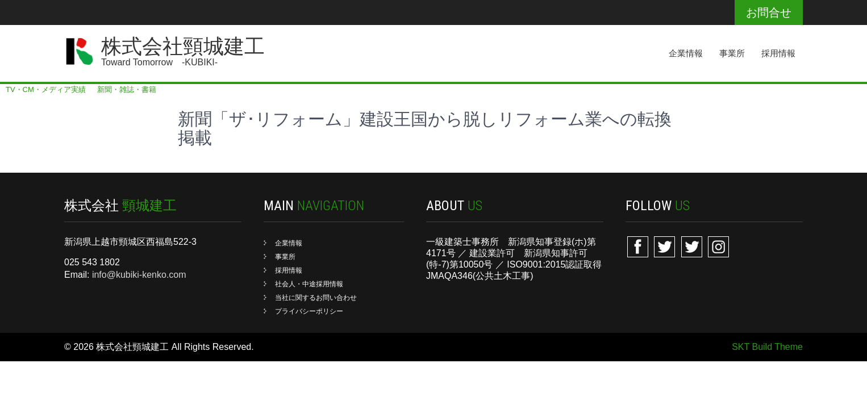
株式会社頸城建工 (183, 47)
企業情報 (686, 53)
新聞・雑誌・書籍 (126, 89)
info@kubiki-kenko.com (139, 274)
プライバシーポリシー (309, 311)
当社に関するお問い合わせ (316, 298)
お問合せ (768, 12)
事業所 (732, 53)
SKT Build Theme (767, 347)
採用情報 (778, 53)
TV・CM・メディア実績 (46, 89)
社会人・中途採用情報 (309, 284)
